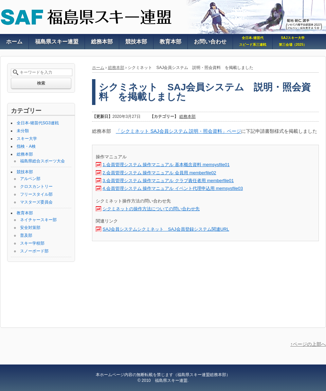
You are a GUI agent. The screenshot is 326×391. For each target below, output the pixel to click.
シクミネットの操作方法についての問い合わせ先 (151, 208)
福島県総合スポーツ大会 (42, 161)
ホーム (98, 67)
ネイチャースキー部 (38, 219)
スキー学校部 (32, 243)
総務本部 (116, 67)
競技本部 (25, 172)
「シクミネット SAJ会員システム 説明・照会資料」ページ (178, 131)
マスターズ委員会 (36, 202)
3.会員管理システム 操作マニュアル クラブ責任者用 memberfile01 (168, 180)
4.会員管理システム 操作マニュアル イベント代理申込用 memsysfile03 (173, 188)
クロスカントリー (36, 186)
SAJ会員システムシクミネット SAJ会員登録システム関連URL (166, 229)
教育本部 (25, 213)
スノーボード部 (34, 251)
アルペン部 (30, 178)
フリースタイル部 (36, 194)
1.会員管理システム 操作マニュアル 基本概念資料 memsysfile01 (166, 164)
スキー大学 (27, 138)
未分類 (23, 130)
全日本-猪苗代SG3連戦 (38, 123)
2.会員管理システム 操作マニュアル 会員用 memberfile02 (159, 172)
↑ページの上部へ (308, 344)
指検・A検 (26, 146)
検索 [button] (41, 83)
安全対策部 (30, 227)
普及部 (26, 235)
